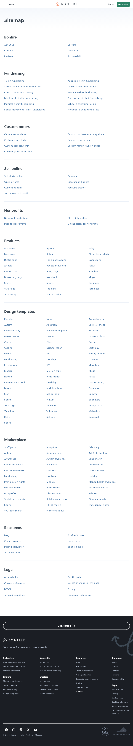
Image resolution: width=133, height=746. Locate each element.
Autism (8, 324)
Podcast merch (12, 487)
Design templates (10, 693)
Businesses (52, 464)
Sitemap (79, 691)
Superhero (94, 399)
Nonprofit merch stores (49, 666)
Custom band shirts (15, 140)
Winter (50, 399)
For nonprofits (45, 662)
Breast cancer (11, 336)
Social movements (14, 499)
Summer (93, 394)
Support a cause (10, 685)
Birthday (93, 330)
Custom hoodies (13, 187)
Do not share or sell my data (83, 582)
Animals (8, 453)
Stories (79, 683)
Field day (51, 382)
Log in (111, 4)
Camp (7, 342)
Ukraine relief (53, 493)
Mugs (92, 277)
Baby (91, 248)
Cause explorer (12, 541)
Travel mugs (11, 294)
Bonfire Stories (76, 535)
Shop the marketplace (13, 681)
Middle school (54, 388)
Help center (74, 541)
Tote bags (94, 288)
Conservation (96, 464)
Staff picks (10, 447)
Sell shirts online (13, 176)
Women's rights (55, 510)
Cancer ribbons (97, 336)
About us (9, 44)
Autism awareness (56, 458)
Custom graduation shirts (18, 151)
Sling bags (52, 271)
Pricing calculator (13, 546)
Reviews (8, 56)
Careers (72, 44)
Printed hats (10, 271)
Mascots (8, 388)
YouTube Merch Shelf (16, 193)
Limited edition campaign (14, 662)
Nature (8, 376)
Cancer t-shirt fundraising (82, 86)
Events (7, 353)
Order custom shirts (15, 134)
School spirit (53, 394)
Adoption (51, 324)
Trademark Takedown (34, 735)
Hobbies (51, 476)
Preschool (94, 388)
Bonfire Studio (76, 546)
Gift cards (73, 50)
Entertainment (97, 470)
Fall (48, 353)
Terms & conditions (14, 595)
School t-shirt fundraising (82, 103)
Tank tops (94, 283)
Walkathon (95, 411)
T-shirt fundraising (14, 80)
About (114, 662)
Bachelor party (12, 330)
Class (49, 342)
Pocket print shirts (56, 265)
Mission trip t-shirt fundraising (21, 98)
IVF (48, 365)
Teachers (51, 405)
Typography (95, 405)
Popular (8, 319)
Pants (92, 265)
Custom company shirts (17, 145)
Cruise (92, 342)
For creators (44, 681)
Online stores (11, 181)
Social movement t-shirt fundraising (24, 109)
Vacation (9, 411)
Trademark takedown (79, 595)
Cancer (50, 336)
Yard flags (9, 288)
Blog (6, 535)
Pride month (53, 376)
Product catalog (10, 689)
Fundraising (10, 359)
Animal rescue (97, 319)
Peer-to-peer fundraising (50, 670)
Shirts (49, 254)
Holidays (51, 359)
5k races (50, 319)
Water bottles (53, 294)
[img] (66, 4)
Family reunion (97, 353)
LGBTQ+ (93, 359)
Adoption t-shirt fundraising (83, 80)
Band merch (95, 458)
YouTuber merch (13, 510)
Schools (50, 417)
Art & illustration (98, 453)
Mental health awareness (102, 481)
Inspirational (11, 365)
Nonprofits (10, 493)
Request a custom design (87, 679)
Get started (123, 4)
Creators (72, 176)
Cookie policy (75, 577)
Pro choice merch (98, 487)
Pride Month (53, 487)
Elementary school (14, 382)
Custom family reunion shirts (84, 145)
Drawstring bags (13, 277)
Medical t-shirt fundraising (82, 92)
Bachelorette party (56, 330)
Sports (7, 422)
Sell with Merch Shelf (48, 689)
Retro (7, 417)
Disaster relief (54, 347)
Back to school (97, 324)
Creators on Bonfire (78, 181)
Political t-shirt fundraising (19, 103)
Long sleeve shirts (56, 259)
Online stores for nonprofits (83, 223)
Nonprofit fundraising (16, 218)
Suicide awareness (56, 499)
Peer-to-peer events (15, 223)
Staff (6, 394)
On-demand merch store (14, 666)
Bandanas (9, 254)
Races (92, 376)
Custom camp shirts (79, 140)
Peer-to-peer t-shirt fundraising (85, 98)
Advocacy (94, 447)
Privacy (71, 589)
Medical (8, 370)
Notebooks (52, 277)
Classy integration (77, 218)
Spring (8, 399)
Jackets (8, 265)
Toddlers (51, 288)
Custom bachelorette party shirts (86, 134)
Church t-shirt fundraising (18, 92)
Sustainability (75, 56)
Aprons (50, 248)
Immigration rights (14, 481)
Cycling (8, 347)
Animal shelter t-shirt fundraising (22, 86)
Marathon (94, 365)
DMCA (7, 589)
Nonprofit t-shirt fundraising (83, 109)
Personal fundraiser (11, 670)
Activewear (10, 248)
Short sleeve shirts (99, 254)
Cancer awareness (14, 470)
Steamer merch (97, 499)
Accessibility (11, 577)
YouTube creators (77, 187)
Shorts (50, 283)
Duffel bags (10, 259)
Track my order (12, 552)
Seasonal (94, 417)
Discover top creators (48, 685)
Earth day (94, 347)
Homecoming (96, 382)
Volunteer (51, 411)
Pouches (93, 271)
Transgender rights (99, 504)
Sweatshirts (95, 259)
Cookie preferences (14, 583)
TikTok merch (53, 504)
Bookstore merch (13, 464)
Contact (8, 50)
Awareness (10, 458)
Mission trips (53, 370)
